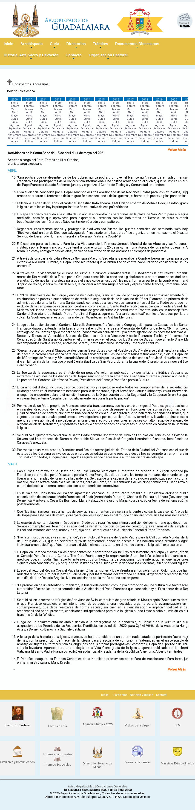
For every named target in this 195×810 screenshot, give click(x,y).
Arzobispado (31, 45)
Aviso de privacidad (81, 786)
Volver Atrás (177, 150)
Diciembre (14, 138)
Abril (14, 112)
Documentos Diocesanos (137, 45)
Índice (14, 141)
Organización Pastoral (108, 57)
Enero (14, 102)
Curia (54, 45)
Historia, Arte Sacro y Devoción (31, 57)
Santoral (161, 695)
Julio (14, 122)
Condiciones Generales (111, 786)
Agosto (14, 125)
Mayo (14, 115)
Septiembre (14, 128)
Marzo (14, 109)
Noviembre (14, 134)
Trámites (100, 45)
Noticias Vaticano (141, 695)
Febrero (14, 105)
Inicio (8, 44)
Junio (14, 118)
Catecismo (120, 695)
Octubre (15, 131)
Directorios (76, 45)
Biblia (105, 695)
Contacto (74, 57)
